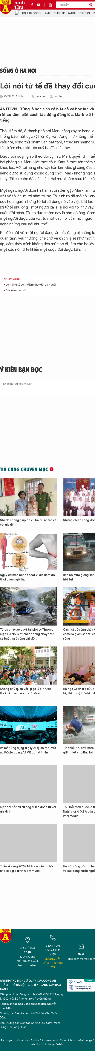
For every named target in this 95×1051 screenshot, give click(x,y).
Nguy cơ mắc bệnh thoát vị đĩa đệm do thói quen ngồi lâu (27, 577)
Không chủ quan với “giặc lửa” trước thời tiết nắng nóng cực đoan (25, 691)
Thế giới (84, 13)
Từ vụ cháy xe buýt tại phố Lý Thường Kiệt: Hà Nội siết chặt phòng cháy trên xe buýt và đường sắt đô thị (27, 634)
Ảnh (47, 13)
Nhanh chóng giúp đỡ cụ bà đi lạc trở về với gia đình (28, 522)
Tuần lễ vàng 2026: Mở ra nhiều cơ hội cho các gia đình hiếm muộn (26, 869)
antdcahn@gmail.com (81, 958)
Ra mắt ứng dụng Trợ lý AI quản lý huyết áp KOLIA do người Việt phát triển (28, 750)
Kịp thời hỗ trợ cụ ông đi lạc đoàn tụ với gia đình (28, 809)
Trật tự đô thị (31, 13)
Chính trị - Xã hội (65, 13)
